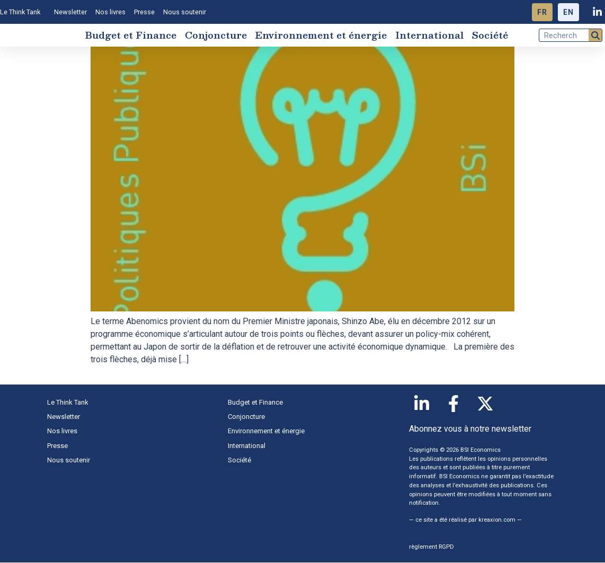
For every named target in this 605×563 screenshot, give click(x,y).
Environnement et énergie (321, 35)
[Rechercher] (595, 36)
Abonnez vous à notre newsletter (470, 430)
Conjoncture (216, 35)
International (429, 35)
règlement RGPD (431, 547)
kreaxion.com (496, 520)
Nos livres (110, 12)
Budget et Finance (130, 35)
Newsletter (70, 12)
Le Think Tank (23, 12)
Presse (144, 12)
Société (490, 35)
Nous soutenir (184, 12)
